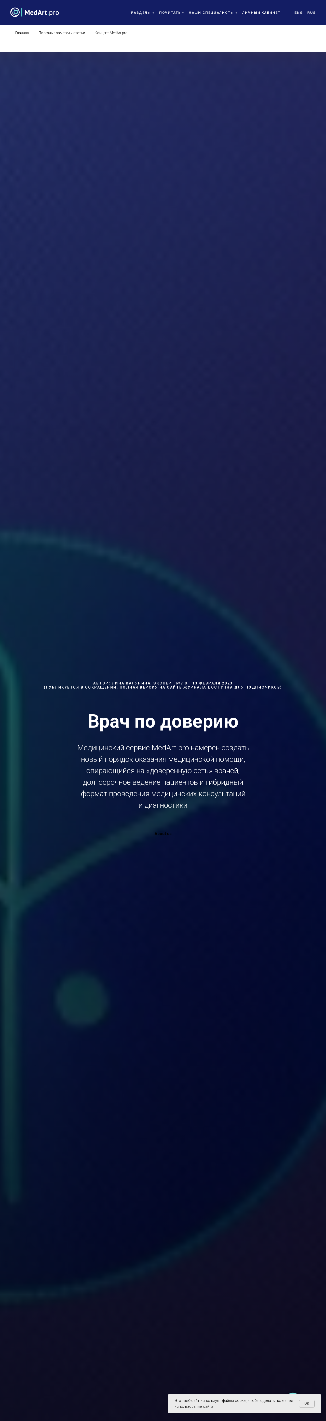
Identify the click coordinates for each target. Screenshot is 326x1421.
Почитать (170, 13)
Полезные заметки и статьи (62, 33)
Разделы (141, 13)
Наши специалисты (211, 13)
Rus (311, 13)
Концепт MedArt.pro (111, 33)
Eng (298, 13)
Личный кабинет (261, 13)
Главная (22, 33)
